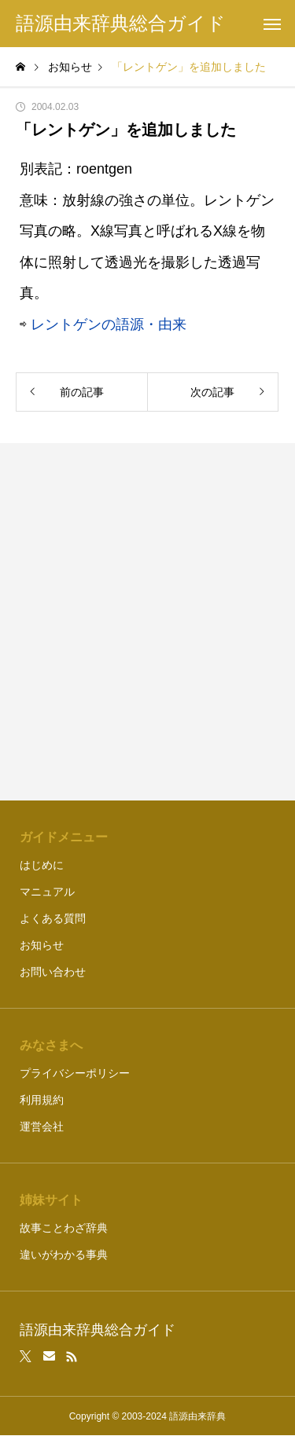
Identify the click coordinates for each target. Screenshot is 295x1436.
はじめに (42, 865)
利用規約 (42, 1099)
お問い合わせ (53, 971)
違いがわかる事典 (64, 1254)
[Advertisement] (147, 621)
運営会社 (42, 1126)
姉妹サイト (51, 1200)
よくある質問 (53, 918)
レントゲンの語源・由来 (108, 324)
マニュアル (47, 891)
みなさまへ (51, 1045)
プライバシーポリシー (75, 1073)
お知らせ (42, 945)
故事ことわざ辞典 (64, 1228)
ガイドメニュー (64, 837)
